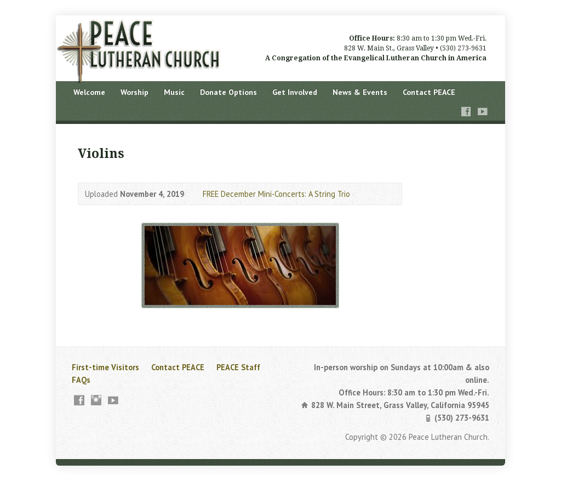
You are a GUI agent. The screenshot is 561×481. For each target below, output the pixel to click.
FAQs (81, 380)
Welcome (89, 92)
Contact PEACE (429, 92)
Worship (134, 92)
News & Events (360, 92)
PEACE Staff (238, 367)
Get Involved (294, 92)
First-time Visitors (105, 367)
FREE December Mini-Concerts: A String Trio (276, 194)
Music (174, 92)
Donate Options (228, 92)
